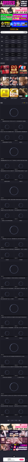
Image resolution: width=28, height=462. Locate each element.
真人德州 (12, 36)
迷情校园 (6, 55)
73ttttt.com (14, 29)
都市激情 (6, 53)
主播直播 (19, 42)
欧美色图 (19, 49)
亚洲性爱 (6, 44)
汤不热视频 (25, 57)
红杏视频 (6, 59)
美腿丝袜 (6, 51)
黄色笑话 (19, 55)
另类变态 (25, 46)
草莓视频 (19, 57)
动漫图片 (25, 49)
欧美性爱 (25, 44)
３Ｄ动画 (25, 40)
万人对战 (19, 36)
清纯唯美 (12, 51)
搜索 (25, 32)
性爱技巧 (25, 55)
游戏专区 (25, 36)
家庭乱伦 (12, 53)
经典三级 (12, 46)
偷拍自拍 (12, 44)
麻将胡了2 (7, 38)
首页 (8, 420)
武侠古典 (25, 53)
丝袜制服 (12, 42)
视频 (2, 41)
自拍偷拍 (12, 40)
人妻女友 (19, 53)
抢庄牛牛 (25, 38)
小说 (2, 54)
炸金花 (13, 38)
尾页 (19, 420)
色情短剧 (12, 59)
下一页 (16, 420)
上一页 (12, 420)
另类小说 (12, 55)
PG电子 (7, 36)
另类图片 (25, 51)
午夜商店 (12, 57)
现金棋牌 (19, 38)
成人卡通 (19, 44)
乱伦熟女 (19, 46)
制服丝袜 (6, 46)
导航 (2, 58)
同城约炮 (6, 57)
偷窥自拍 (6, 49)
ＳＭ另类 (25, 42)
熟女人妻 (6, 42)
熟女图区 (19, 51)
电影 (2, 45)
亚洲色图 (12, 49)
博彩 (2, 37)
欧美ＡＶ (19, 40)
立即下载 (21, 459)
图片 (2, 50)
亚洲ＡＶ (6, 40)
